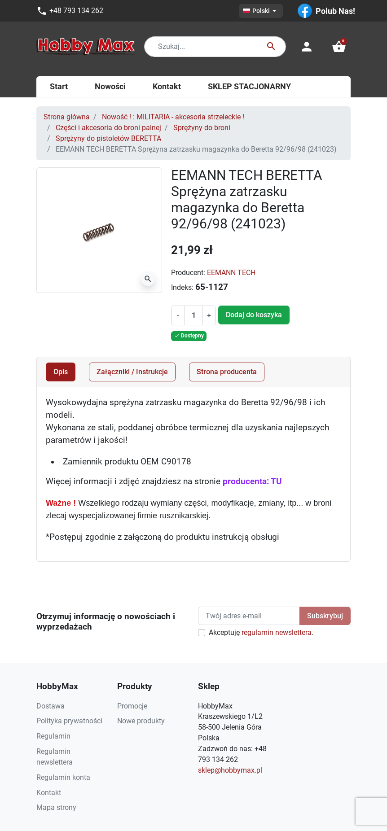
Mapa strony (56, 807)
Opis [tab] (60, 371)
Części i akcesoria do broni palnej (108, 127)
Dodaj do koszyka (254, 315)
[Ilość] (194, 315)
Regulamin (53, 736)
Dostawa (50, 706)
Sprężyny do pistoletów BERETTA (108, 138)
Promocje (132, 706)
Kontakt (48, 792)
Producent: (188, 272)
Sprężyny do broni (201, 127)
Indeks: (182, 287)
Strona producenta (227, 371)
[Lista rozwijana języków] (261, 11)
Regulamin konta (63, 777)
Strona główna (67, 117)
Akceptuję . (261, 632)
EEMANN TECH (231, 272)
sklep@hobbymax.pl (230, 770)
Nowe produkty (141, 721)
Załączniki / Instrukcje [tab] (132, 371)
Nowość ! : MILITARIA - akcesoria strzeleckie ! (173, 117)
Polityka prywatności (69, 721)
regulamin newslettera (277, 632)
